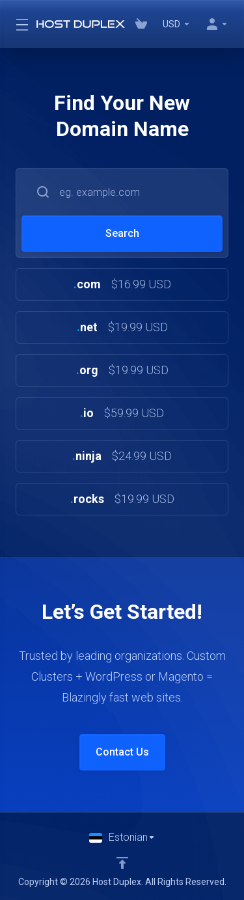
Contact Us (122, 752)
